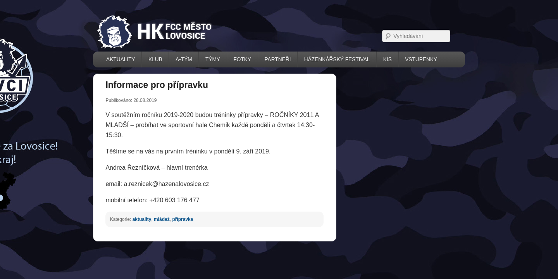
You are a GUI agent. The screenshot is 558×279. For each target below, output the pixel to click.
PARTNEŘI (243, 59)
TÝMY (178, 59)
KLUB (121, 59)
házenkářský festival (302, 59)
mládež (128, 210)
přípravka (149, 210)
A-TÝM (149, 59)
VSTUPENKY (386, 59)
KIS (352, 59)
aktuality (108, 210)
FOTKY (208, 59)
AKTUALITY (86, 59)
